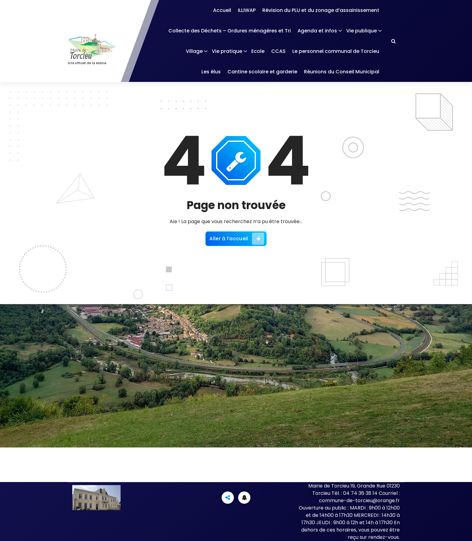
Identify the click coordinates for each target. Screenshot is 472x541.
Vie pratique (227, 51)
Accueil (222, 10)
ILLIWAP (247, 10)
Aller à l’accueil (236, 239)
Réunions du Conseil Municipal (341, 71)
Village (194, 51)
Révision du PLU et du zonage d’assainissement (320, 10)
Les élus (211, 71)
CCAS (278, 51)
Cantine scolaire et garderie (262, 71)
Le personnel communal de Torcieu (335, 51)
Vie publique (361, 30)
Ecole (257, 51)
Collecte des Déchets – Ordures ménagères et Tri (229, 30)
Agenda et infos (317, 30)
